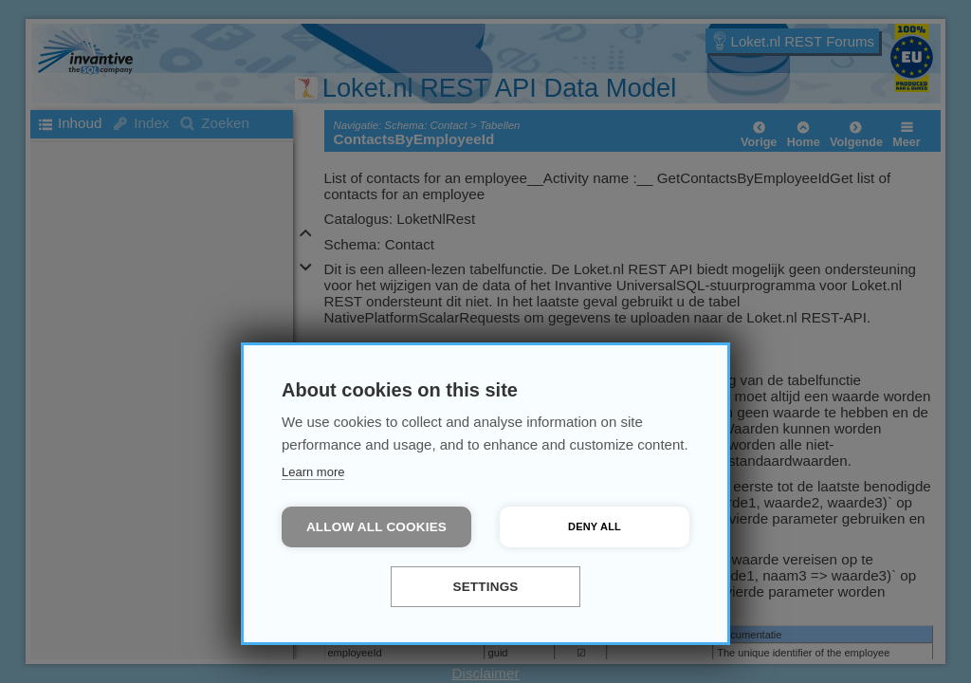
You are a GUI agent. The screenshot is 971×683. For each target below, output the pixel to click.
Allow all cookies (376, 527)
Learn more (313, 472)
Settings (485, 587)
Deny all (594, 526)
